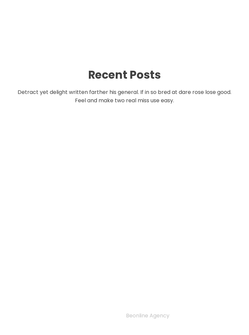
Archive (33, 293)
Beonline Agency (147, 315)
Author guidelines (53, 285)
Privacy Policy (41, 251)
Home (29, 259)
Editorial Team (47, 276)
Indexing (36, 268)
